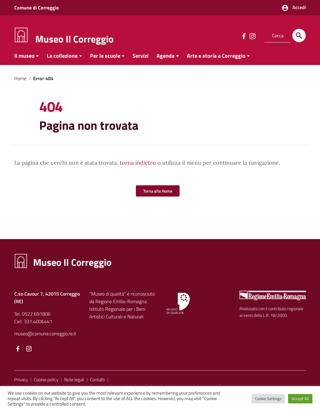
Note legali (74, 382)
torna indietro (138, 165)
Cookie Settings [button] (268, 399)
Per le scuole (105, 59)
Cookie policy (46, 382)
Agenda (165, 59)
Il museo (24, 59)
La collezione (62, 59)
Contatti (97, 382)
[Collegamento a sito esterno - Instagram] (252, 35)
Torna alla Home (157, 194)
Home (20, 81)
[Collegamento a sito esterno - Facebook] (243, 35)
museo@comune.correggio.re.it (45, 336)
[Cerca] (299, 35)
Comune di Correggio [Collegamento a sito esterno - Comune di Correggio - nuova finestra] (36, 7)
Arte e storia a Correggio (216, 59)
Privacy (21, 382)
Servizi (140, 59)
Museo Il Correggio (74, 39)
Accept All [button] (300, 399)
